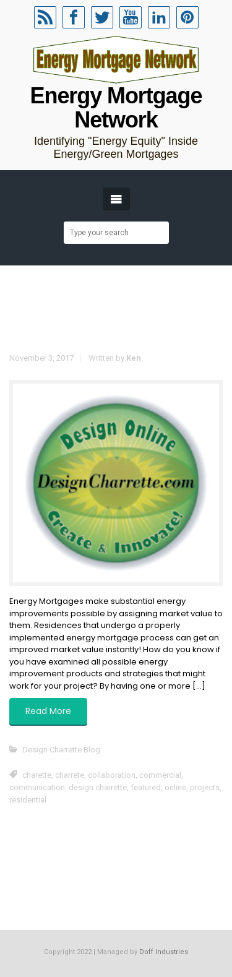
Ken (133, 358)
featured (146, 787)
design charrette (98, 787)
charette (36, 775)
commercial (160, 775)
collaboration (111, 775)
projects (205, 787)
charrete (69, 775)
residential (27, 799)
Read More (48, 711)
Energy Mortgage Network (116, 108)
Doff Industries (163, 952)
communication (37, 787)
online (175, 787)
